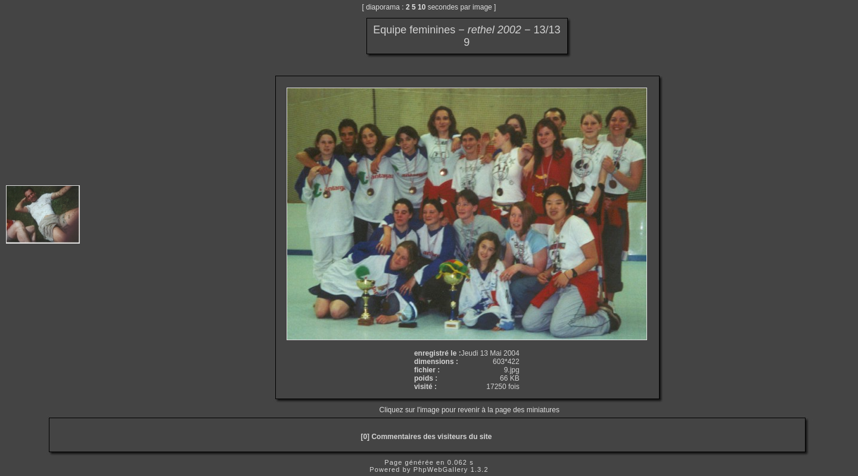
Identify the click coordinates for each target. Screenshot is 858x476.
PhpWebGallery (441, 469)
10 (421, 7)
